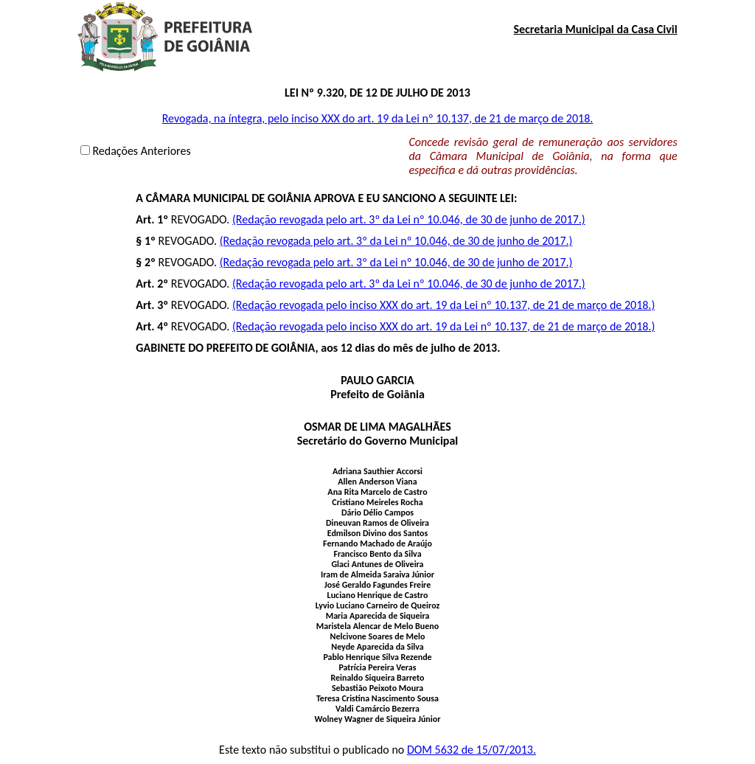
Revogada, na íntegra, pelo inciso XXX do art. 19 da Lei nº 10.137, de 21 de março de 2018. (378, 118)
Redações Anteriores (141, 151)
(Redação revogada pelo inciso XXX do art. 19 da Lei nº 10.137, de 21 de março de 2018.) (443, 305)
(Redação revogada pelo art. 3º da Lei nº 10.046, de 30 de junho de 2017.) (408, 219)
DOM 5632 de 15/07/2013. (471, 750)
